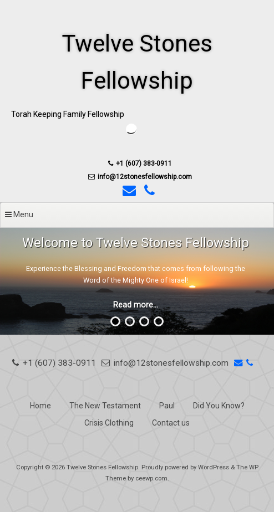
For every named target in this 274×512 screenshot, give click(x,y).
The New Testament (105, 405)
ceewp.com (151, 478)
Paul (167, 405)
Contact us (171, 422)
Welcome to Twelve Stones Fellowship (135, 242)
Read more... (135, 305)
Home (40, 405)
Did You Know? (219, 405)
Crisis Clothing (109, 422)
